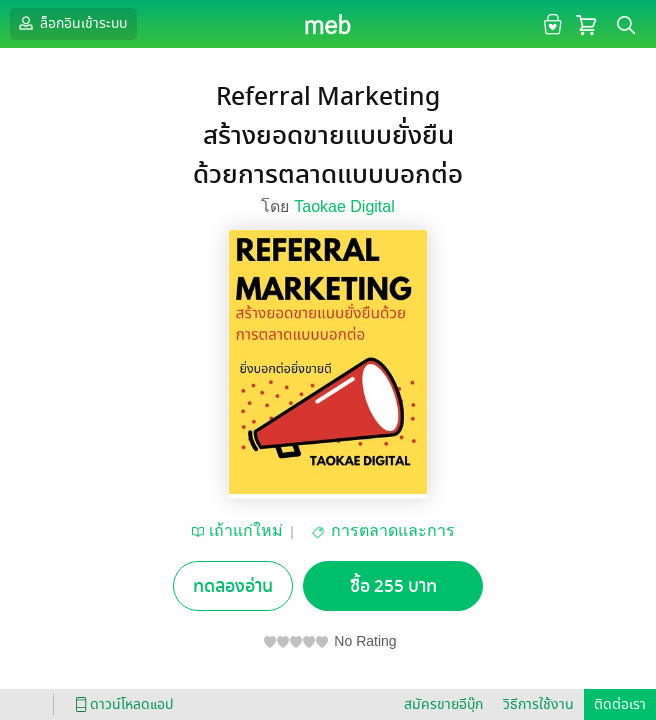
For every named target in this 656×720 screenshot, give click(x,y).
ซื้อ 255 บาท (393, 586)
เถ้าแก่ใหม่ (246, 530)
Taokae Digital (344, 206)
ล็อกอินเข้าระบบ (71, 23)
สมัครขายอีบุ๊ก (443, 704)
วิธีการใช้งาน (538, 704)
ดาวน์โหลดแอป (121, 704)
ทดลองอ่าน (233, 586)
